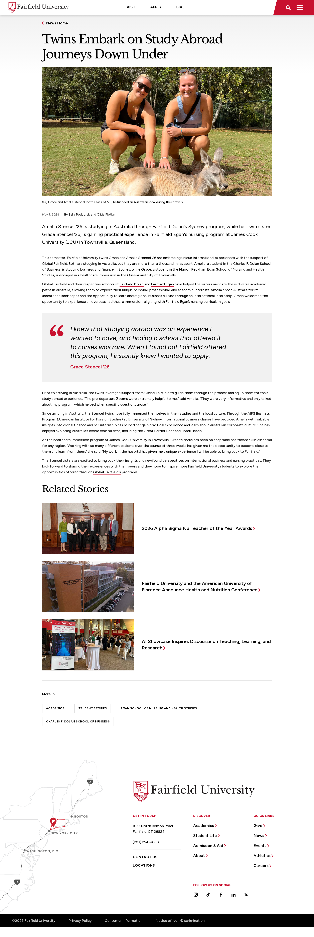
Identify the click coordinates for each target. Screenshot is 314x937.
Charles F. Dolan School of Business (78, 721)
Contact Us (145, 857)
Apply (156, 7)
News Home (57, 23)
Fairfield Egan (162, 284)
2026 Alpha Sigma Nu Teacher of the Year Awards (197, 528)
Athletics (262, 855)
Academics (55, 708)
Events (260, 845)
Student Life (205, 835)
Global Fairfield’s (107, 472)
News (259, 835)
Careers (261, 865)
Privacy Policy (80, 920)
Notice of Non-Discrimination (180, 920)
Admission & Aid (208, 845)
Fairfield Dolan (132, 284)
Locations (144, 865)
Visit (131, 7)
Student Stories (92, 708)
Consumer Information (124, 920)
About (199, 855)
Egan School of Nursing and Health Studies (159, 708)
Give (180, 7)
